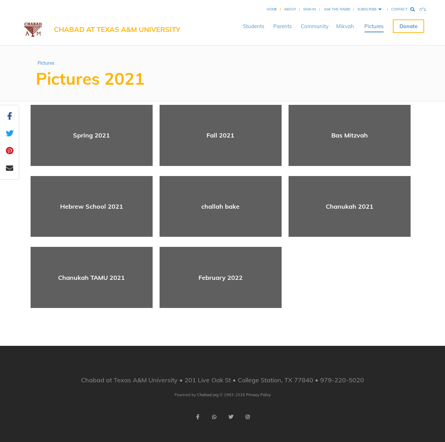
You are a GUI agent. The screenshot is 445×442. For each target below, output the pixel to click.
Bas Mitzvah (349, 135)
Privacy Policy (258, 394)
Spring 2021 (91, 135)
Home (272, 9)
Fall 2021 (220, 135)
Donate (408, 26)
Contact (399, 9)
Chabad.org (208, 394)
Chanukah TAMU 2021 (91, 278)
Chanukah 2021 (349, 206)
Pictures (373, 26)
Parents (282, 26)
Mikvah (345, 26)
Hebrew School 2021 (91, 206)
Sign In (309, 9)
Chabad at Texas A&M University (117, 29)
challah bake (220, 206)
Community (315, 26)
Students (253, 26)
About (290, 9)
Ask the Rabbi (337, 9)
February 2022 (221, 278)
